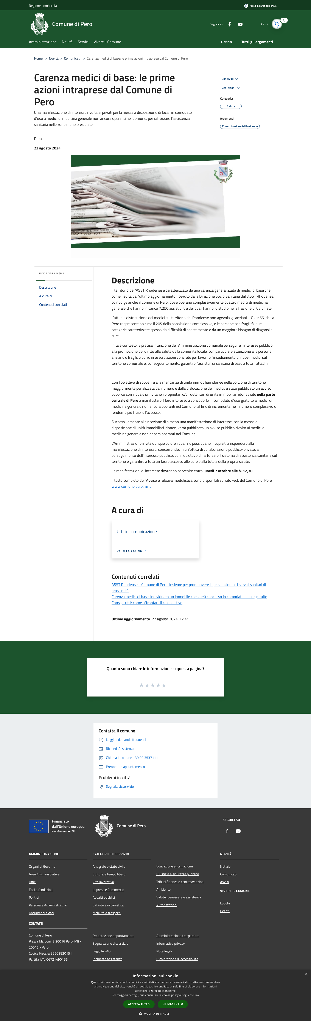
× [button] (306, 974)
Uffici (32, 881)
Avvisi (224, 881)
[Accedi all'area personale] (260, 6)
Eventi (225, 910)
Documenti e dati (41, 912)
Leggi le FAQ (102, 951)
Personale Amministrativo (48, 905)
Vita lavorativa (103, 881)
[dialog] (155, 995)
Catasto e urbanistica (108, 905)
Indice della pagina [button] (51, 273)
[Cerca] (277, 24)
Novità (54, 58)
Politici (34, 897)
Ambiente (163, 889)
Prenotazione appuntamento (113, 935)
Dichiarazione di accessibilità (177, 958)
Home (38, 58)
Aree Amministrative (44, 874)
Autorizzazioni (166, 904)
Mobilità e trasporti (107, 912)
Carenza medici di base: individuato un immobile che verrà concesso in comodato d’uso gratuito (189, 597)
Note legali (164, 951)
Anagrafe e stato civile (109, 866)
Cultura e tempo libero (109, 874)
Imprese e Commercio (108, 889)
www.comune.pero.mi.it (131, 486)
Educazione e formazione (174, 866)
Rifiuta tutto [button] (173, 1004)
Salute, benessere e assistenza (178, 897)
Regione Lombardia (43, 5)
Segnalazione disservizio (110, 943)
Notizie (225, 866)
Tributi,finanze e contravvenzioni (180, 881)
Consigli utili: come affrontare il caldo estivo (147, 603)
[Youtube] (238, 24)
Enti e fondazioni (41, 889)
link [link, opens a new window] (197, 995)
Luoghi (225, 903)
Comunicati (72, 58)
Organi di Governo (42, 866)
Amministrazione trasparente (177, 935)
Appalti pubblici (104, 897)
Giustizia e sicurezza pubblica (177, 873)
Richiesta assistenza (107, 958)
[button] (155, 1014)
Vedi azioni (231, 88)
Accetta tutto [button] (139, 1004)
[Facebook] (228, 24)
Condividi (230, 78)
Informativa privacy (170, 943)
